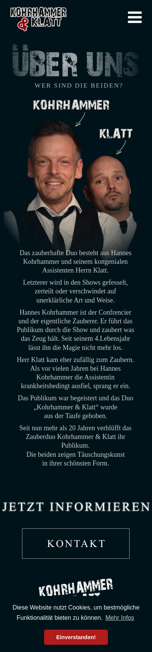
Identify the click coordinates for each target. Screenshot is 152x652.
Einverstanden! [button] (76, 637)
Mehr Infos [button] (119, 617)
